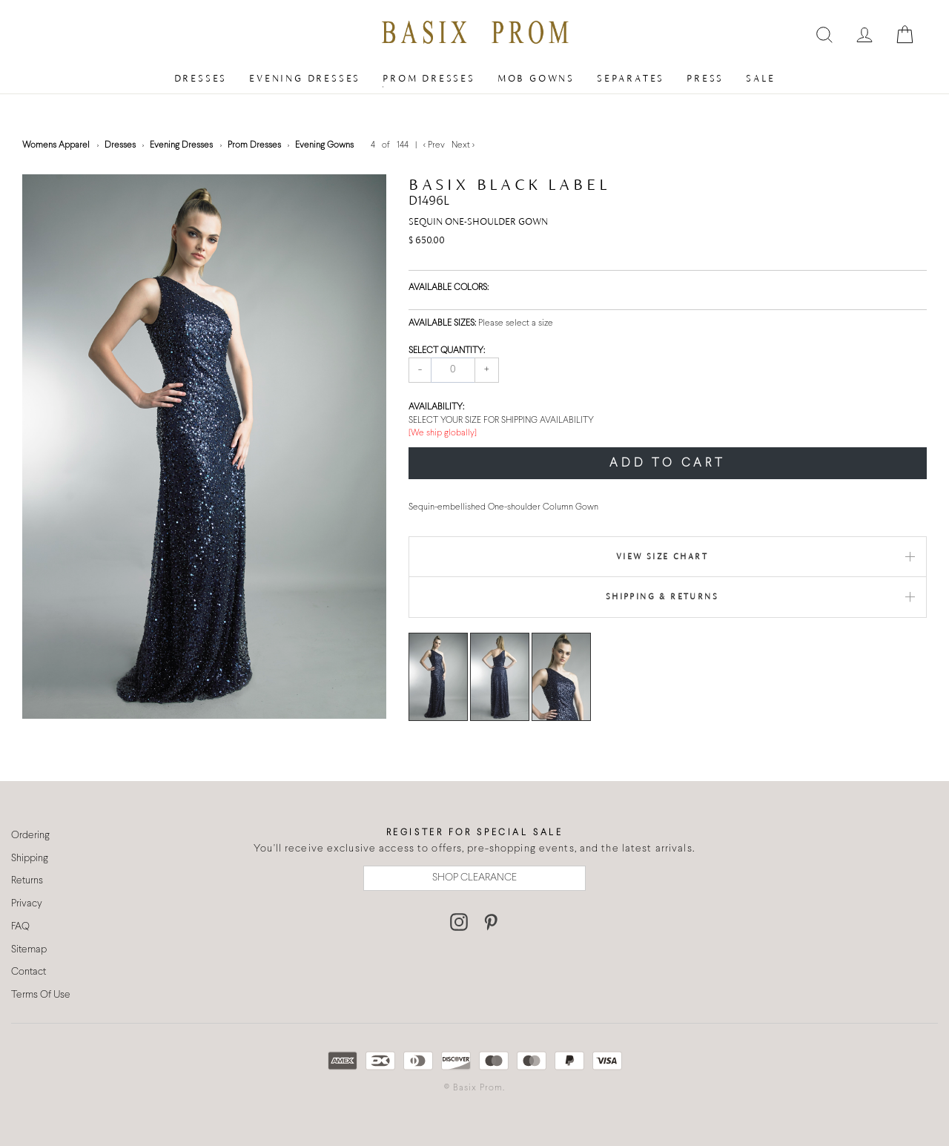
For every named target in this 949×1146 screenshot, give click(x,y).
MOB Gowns (536, 78)
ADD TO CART (667, 463)
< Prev (435, 145)
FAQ (20, 927)
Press (705, 78)
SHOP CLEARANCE (474, 878)
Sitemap (29, 950)
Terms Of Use (40, 995)
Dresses (201, 78)
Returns (27, 881)
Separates (630, 78)
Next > (463, 145)
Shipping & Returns (662, 596)
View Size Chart (662, 556)
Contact (28, 972)
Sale (760, 78)
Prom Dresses (429, 78)
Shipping (29, 858)
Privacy (26, 904)
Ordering (30, 835)
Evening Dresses (304, 78)
